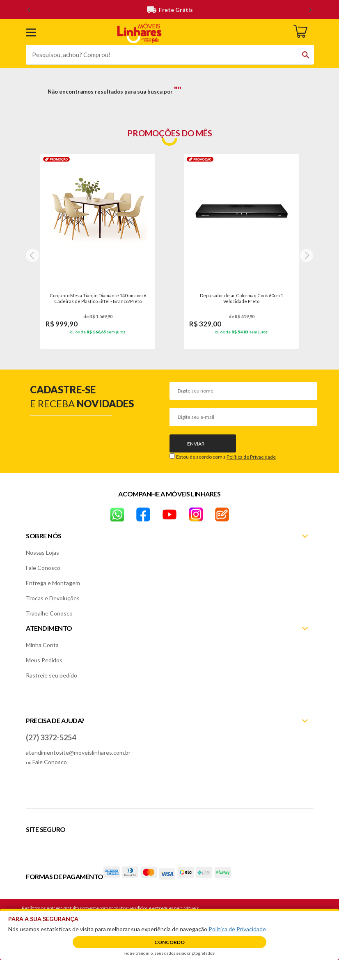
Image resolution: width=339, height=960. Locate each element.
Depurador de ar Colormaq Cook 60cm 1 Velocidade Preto (241, 298)
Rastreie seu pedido (51, 675)
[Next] (32, 255)
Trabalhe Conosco (49, 613)
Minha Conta (42, 644)
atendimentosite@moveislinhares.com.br (78, 752)
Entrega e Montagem (53, 582)
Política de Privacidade (251, 457)
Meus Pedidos (44, 660)
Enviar (195, 444)
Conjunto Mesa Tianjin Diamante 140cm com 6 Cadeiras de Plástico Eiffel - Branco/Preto (98, 298)
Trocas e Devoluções (53, 598)
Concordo (169, 942)
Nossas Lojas (42, 552)
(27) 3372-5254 (51, 737)
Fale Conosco (43, 567)
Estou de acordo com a (226, 457)
